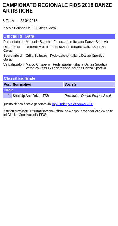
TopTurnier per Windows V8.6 (72, 104)
